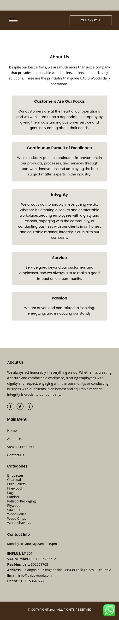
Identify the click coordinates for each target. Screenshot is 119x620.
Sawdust (13, 510)
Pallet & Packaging (21, 501)
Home (12, 430)
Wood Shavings (19, 523)
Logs (10, 492)
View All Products (20, 447)
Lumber (13, 497)
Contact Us (15, 455)
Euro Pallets (16, 484)
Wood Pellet (16, 514)
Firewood (14, 488)
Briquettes (15, 475)
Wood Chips (16, 518)
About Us (14, 438)
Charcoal (14, 480)
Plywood (13, 505)
